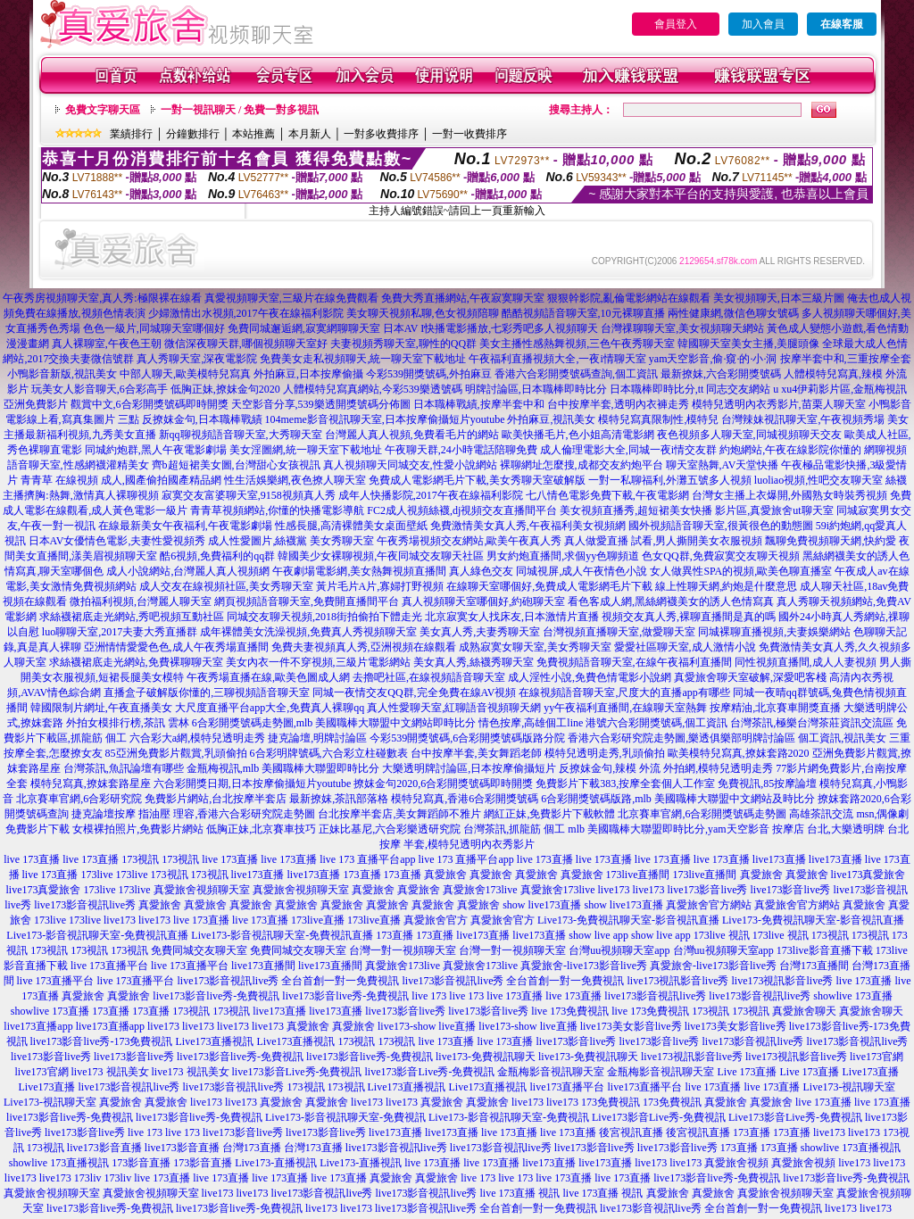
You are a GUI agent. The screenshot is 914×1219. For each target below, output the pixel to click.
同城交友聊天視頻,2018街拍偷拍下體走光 (324, 616)
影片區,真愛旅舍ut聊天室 (774, 510)
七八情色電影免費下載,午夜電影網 (607, 495)
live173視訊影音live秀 (678, 980)
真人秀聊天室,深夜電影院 (197, 358)
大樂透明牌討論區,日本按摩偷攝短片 (469, 768)
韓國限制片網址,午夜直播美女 (101, 707)
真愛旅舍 (445, 874)
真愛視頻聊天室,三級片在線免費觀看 (291, 298)
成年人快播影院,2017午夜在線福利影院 (430, 495)
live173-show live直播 (427, 1026)
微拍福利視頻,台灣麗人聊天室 (141, 601)
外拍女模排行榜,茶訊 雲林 (127, 723)
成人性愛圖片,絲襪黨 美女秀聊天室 (291, 541)
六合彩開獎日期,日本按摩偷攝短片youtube (253, 783)
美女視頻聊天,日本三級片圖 (778, 298)
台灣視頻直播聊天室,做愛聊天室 (619, 632)
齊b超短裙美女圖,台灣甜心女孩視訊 (236, 465)
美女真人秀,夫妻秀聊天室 (480, 632)
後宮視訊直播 (631, 1132)
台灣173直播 (251, 1147)
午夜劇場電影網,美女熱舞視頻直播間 (359, 571)
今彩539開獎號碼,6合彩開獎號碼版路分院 (467, 738)
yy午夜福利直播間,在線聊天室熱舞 (625, 707)
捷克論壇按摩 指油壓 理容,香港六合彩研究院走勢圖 (193, 814)
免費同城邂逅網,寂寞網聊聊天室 (304, 328)
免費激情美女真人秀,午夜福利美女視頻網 (528, 525)
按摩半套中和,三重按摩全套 (845, 358)
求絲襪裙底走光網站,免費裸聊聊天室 (136, 662)
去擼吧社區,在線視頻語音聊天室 (429, 677)
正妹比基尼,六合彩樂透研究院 (390, 829)
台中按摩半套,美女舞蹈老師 (476, 753)
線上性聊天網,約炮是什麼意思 (726, 586)
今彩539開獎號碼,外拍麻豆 (429, 374)
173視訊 (140, 859)
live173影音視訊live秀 (85, 905)
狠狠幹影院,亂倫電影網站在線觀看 (628, 298)
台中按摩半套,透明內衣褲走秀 (618, 404)
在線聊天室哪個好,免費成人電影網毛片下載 (549, 586)
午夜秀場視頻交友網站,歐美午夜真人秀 (469, 541)
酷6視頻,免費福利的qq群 (217, 556)
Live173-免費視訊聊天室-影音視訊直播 (628, 920)
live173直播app (38, 1026)
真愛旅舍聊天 (804, 1011)
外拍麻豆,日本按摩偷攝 (308, 374)
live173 (614, 889)
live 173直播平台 (109, 965)
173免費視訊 (610, 1102)
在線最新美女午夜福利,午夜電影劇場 (185, 525)
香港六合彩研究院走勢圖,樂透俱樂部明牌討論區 (681, 738)
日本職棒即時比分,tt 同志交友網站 (690, 389)
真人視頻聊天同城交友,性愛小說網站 (410, 465)
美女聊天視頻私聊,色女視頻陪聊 (422, 313)
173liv (88, 1178)
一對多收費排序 (381, 134)
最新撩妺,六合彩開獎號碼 (721, 374)
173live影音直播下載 (825, 950)
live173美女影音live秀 (631, 1026)
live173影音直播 (104, 1147)
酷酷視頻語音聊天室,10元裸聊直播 (583, 313)
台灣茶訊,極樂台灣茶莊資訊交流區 (811, 723)
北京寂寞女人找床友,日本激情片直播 (512, 616)
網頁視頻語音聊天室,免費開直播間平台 (306, 601)
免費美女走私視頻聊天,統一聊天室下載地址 (363, 358)
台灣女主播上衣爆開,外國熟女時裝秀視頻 (789, 495)
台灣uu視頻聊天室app (619, 950)
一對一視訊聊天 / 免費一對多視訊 (240, 110)
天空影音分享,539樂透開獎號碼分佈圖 (321, 404)
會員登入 (675, 24)
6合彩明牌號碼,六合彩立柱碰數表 (329, 753)
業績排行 (131, 134)
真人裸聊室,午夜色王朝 (107, 343)
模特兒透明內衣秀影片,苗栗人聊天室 (779, 404)
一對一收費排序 (469, 134)
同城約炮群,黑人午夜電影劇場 (156, 450)
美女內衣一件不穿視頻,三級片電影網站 (318, 662)
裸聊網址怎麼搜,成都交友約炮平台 (581, 465)
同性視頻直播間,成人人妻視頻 (806, 662)
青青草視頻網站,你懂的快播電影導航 (277, 510)
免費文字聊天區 (102, 110)
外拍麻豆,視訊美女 (551, 419)
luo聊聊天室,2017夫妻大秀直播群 (119, 632)
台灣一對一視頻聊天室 (402, 950)
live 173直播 (32, 859)
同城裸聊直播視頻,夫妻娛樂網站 (774, 632)
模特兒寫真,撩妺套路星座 (90, 783)
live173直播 (779, 859)
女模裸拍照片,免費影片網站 (138, 829)
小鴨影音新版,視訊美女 (62, 374)
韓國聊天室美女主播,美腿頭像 (748, 343)
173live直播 (318, 920)
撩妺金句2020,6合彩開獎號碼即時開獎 (443, 783)
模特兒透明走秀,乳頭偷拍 (604, 753)
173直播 (362, 874)
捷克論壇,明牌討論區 (317, 738)
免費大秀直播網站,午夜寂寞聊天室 (462, 298)
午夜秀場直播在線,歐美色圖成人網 (268, 677)
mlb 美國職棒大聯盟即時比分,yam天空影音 (668, 829)
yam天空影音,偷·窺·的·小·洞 (713, 358)
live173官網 (876, 1056)
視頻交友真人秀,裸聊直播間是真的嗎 (689, 616)
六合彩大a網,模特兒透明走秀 (197, 738)
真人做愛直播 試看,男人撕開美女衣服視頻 (663, 541)
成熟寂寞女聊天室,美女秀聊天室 (535, 647)
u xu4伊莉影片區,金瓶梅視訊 (840, 389)
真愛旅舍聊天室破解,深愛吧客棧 (750, 677)
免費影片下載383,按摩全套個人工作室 (625, 783)
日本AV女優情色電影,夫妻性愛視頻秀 (117, 541)
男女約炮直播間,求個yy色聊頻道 (562, 556)
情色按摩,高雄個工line (530, 723)
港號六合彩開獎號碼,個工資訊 (656, 723)
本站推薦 (253, 134)
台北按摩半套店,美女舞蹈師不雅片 (399, 814)
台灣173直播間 (814, 965)
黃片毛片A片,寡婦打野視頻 (380, 586)
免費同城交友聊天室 (199, 950)
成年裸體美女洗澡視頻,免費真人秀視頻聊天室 (308, 632)
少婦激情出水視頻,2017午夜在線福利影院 (246, 313)
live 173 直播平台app (367, 859)
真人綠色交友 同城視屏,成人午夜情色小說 (548, 571)
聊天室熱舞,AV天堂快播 (722, 465)
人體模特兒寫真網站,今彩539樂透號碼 (372, 389)
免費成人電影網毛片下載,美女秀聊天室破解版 (477, 480)
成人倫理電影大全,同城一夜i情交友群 (628, 450)
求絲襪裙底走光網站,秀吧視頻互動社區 (131, 616)
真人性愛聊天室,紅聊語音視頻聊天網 (454, 707)
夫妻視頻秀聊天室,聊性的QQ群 (403, 343)
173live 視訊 (722, 935)
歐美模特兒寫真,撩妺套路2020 (739, 753)
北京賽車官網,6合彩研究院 (79, 798)
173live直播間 (638, 874)
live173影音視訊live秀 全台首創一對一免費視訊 (289, 980)
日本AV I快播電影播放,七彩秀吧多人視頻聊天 (491, 328)
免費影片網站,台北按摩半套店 (216, 798)
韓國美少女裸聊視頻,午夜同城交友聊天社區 (381, 556)
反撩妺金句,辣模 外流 (610, 768)
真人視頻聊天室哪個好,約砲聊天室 (483, 601)
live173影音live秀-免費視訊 (216, 996)
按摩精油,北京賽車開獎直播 (775, 707)
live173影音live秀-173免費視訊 (101, 1041)
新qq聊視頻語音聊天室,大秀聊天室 (240, 434)
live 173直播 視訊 (520, 1193)
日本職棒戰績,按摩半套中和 (478, 404)
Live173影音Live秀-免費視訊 (659, 1117)
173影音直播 (141, 1163)
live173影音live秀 (708, 889)
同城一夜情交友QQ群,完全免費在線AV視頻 (414, 692)
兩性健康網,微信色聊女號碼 (733, 313)
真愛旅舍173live (480, 889)
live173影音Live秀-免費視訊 (297, 1072)
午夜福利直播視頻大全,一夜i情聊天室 (557, 358)
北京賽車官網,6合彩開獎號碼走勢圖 (702, 814)
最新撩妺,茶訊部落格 (338, 798)
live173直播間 (263, 965)
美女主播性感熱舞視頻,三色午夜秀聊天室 (577, 343)
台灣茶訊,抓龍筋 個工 (514, 829)
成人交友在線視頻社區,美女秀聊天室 (226, 586)
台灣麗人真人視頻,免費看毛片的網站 (412, 434)
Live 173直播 (747, 1072)
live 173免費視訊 (570, 1011)
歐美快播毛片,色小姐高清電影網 (578, 434)
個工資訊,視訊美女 (842, 738)
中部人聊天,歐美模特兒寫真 (185, 374)
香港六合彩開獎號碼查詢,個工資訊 (576, 374)
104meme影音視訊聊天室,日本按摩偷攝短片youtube (385, 419)
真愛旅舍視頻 (736, 1163)
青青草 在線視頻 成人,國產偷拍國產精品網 (121, 480)
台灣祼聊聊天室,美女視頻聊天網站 (682, 328)
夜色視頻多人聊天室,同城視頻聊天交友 (749, 434)
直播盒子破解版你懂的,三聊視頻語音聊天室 (207, 692)
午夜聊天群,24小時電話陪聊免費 (461, 450)
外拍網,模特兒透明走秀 (718, 768)
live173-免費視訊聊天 (486, 1056)
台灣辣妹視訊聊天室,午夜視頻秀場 (803, 419)
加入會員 (763, 24)
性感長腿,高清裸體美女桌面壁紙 (351, 525)
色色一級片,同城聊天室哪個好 (154, 328)
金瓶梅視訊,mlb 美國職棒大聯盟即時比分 (283, 768)
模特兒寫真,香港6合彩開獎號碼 (464, 798)
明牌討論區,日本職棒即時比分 (536, 389)
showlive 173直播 (852, 996)
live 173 (428, 996)
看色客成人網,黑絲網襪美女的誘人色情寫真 (671, 601)
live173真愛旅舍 (868, 874)
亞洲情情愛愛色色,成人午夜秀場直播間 (176, 647)
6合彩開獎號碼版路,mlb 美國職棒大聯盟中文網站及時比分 (678, 798)
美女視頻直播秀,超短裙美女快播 (636, 510)
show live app (598, 935)
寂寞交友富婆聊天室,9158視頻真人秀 (249, 495)
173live (97, 874)
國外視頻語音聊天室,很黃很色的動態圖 (720, 525)
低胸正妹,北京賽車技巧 (261, 829)
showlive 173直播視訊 (851, 1147)
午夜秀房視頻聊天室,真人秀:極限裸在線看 (102, 298)
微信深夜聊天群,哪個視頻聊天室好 (246, 343)
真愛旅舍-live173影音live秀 (583, 965)
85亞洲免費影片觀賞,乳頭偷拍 (176, 753)
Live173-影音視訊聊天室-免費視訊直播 (97, 935)
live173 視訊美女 (110, 1072)
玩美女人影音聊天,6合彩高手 (99, 389)
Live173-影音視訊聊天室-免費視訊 (345, 1117)
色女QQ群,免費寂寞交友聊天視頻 (720, 556)
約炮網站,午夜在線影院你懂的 (790, 450)
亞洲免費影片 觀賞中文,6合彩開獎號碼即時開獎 (116, 404)
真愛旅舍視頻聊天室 (202, 889)
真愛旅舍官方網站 (709, 905)
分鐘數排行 (193, 134)
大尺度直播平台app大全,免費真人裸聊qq (269, 707)
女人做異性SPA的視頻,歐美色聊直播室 (741, 571)
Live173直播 (870, 1072)
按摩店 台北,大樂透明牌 (828, 829)
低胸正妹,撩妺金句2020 (225, 389)
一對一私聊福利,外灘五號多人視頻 (670, 480)
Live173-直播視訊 (276, 1163)
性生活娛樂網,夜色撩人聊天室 (295, 480)
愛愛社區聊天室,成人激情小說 (685, 647)
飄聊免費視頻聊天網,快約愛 (830, 541)
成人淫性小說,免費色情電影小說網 (589, 677)
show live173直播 (542, 905)
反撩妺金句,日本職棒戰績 (202, 419)
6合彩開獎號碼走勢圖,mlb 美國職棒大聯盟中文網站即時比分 (334, 723)
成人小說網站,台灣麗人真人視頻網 (188, 571)
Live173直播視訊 (214, 1041)
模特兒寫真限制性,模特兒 (658, 419)
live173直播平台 (567, 1087)
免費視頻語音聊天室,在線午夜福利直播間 (634, 662)
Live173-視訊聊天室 (849, 1087)
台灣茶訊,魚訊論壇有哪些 (123, 768)
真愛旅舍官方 (435, 920)
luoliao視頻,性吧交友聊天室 (818, 480)
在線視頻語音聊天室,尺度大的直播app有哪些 (624, 692)
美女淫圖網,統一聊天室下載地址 (305, 450)
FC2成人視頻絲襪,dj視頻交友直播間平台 (462, 510)
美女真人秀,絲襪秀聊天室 (473, 662)
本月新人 (309, 134)
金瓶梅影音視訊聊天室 (550, 1072)
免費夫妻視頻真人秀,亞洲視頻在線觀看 (363, 647)
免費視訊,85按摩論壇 (767, 783)
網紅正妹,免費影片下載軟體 (549, 814)
